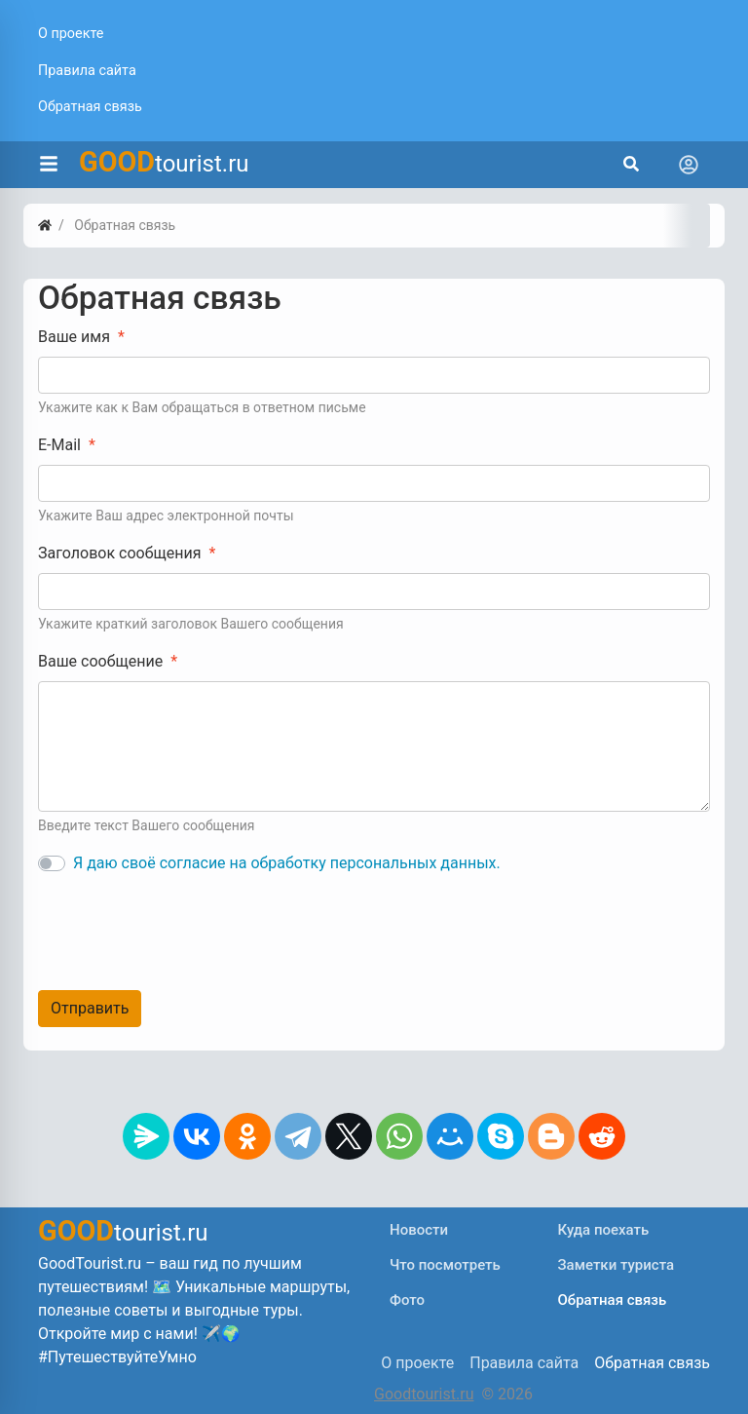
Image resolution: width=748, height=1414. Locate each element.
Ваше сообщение (100, 661)
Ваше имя (74, 336)
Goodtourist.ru (423, 1394)
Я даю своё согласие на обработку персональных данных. (287, 863)
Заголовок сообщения (119, 553)
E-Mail (59, 445)
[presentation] (186, 929)
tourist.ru (164, 161)
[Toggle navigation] (688, 164)
